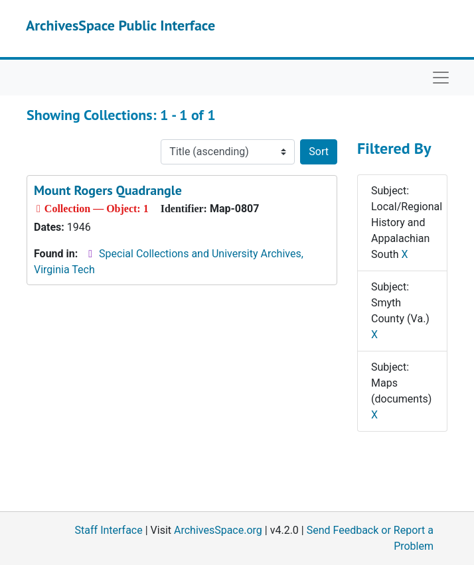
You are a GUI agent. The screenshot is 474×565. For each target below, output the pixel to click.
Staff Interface (109, 530)
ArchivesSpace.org (218, 530)
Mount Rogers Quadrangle (108, 190)
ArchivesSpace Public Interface (120, 25)
